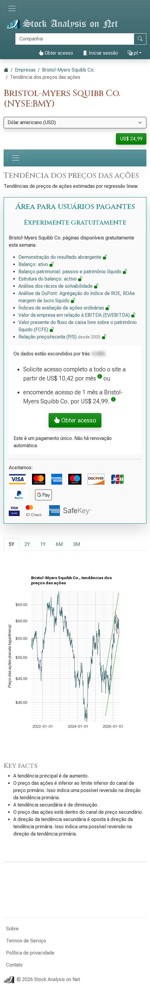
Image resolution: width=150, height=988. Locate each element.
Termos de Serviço (26, 941)
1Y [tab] (43, 544)
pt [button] (133, 53)
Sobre (12, 929)
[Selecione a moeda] (75, 122)
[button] (99, 378)
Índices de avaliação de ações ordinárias (64, 308)
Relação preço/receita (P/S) (62, 337)
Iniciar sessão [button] (100, 53)
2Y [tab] (27, 544)
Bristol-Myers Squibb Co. (68, 70)
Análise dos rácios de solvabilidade (58, 286)
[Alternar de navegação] (12, 8)
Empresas (25, 70)
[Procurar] (74, 39)
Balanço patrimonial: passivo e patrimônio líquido (72, 271)
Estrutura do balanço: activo (50, 279)
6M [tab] (59, 544)
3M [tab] (76, 544)
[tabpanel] (75, 656)
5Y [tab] (11, 544)
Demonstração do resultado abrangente (62, 257)
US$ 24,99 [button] (131, 139)
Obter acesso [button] (75, 420)
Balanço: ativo (36, 264)
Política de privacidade (30, 953)
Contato (14, 965)
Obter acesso (56, 53)
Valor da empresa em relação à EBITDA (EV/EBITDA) (77, 315)
